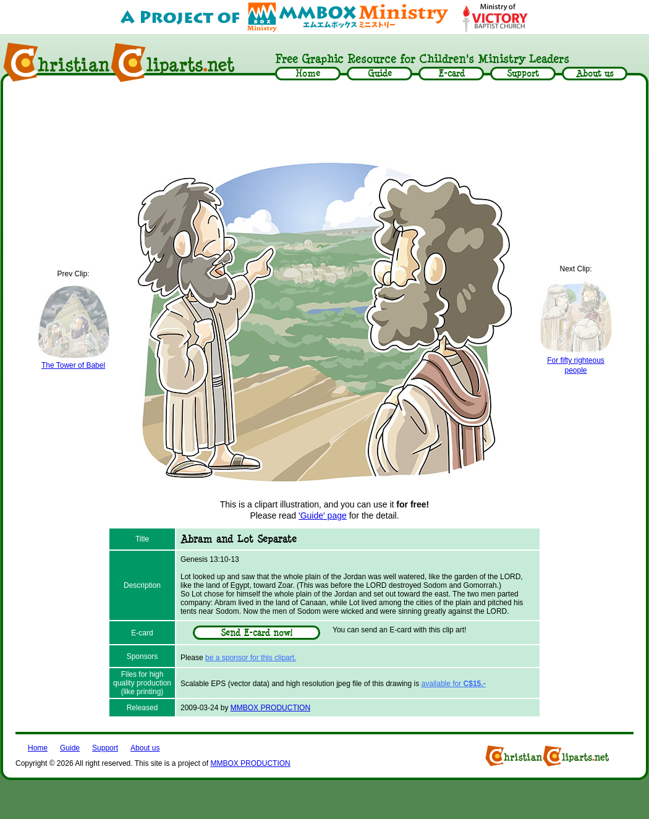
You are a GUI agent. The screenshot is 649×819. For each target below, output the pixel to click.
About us (144, 748)
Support (105, 748)
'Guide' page (323, 515)
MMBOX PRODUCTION (270, 707)
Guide (70, 748)
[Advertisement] (324, 122)
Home (38, 748)
